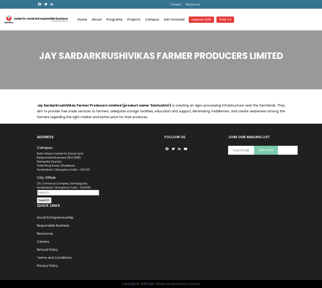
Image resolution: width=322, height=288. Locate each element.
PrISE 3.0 (225, 19)
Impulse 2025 (201, 19)
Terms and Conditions (54, 257)
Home (82, 19)
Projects (133, 19)
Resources (193, 4)
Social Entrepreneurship (55, 217)
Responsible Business (53, 225)
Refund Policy (47, 249)
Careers (175, 4)
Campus (152, 19)
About (97, 19)
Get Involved (174, 19)
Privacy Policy (47, 265)
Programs (114, 19)
